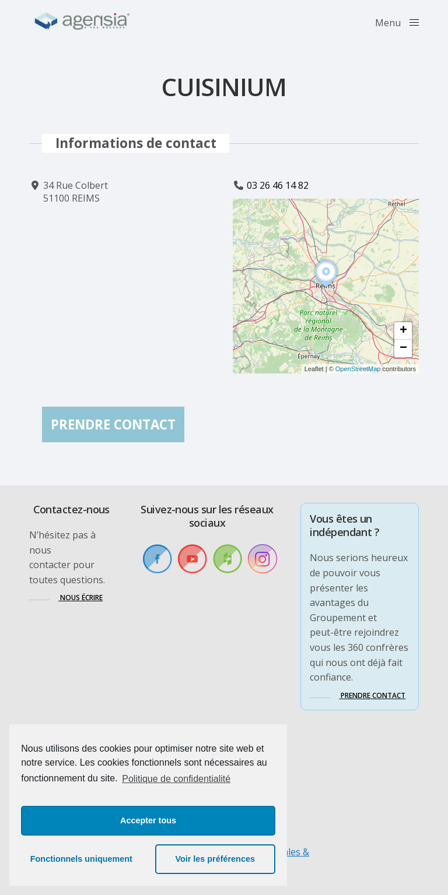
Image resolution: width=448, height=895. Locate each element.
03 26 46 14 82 (278, 185)
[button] (326, 287)
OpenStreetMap (358, 368)
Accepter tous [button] (148, 820)
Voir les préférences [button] (215, 859)
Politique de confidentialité (176, 779)
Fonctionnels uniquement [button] (81, 859)
